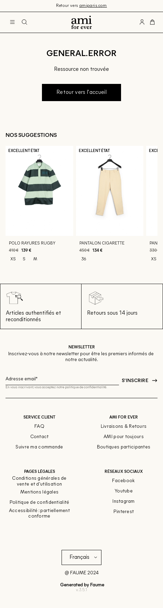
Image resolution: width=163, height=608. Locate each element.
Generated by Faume (81, 584)
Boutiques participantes (123, 447)
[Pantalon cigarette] (110, 207)
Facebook (123, 481)
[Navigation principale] (12, 22)
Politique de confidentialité (39, 502)
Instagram (123, 501)
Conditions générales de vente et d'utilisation (39, 481)
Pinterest (123, 511)
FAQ (39, 426)
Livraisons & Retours (124, 426)
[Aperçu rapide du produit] (64, 227)
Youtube (124, 491)
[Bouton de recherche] (24, 22)
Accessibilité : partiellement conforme (39, 513)
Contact (39, 436)
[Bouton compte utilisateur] (142, 22)
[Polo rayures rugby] (39, 207)
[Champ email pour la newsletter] (62, 378)
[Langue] (84, 557)
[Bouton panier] (152, 22)
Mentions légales (39, 492)
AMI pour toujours (124, 436)
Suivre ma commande (39, 447)
